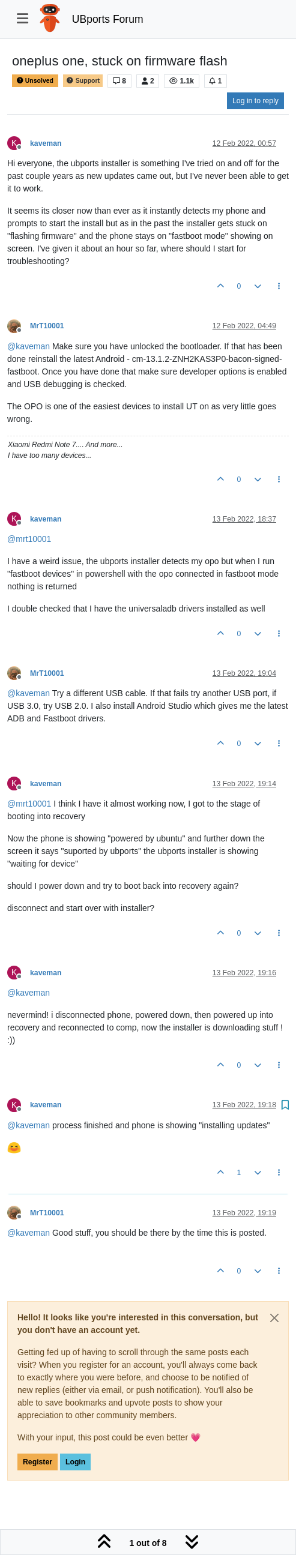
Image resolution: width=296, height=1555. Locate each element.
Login (75, 1462)
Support (83, 81)
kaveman (45, 143)
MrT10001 (47, 326)
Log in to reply (255, 101)
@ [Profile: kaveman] (28, 346)
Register (37, 1462)
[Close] (274, 1318)
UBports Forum (107, 19)
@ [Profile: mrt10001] (29, 539)
